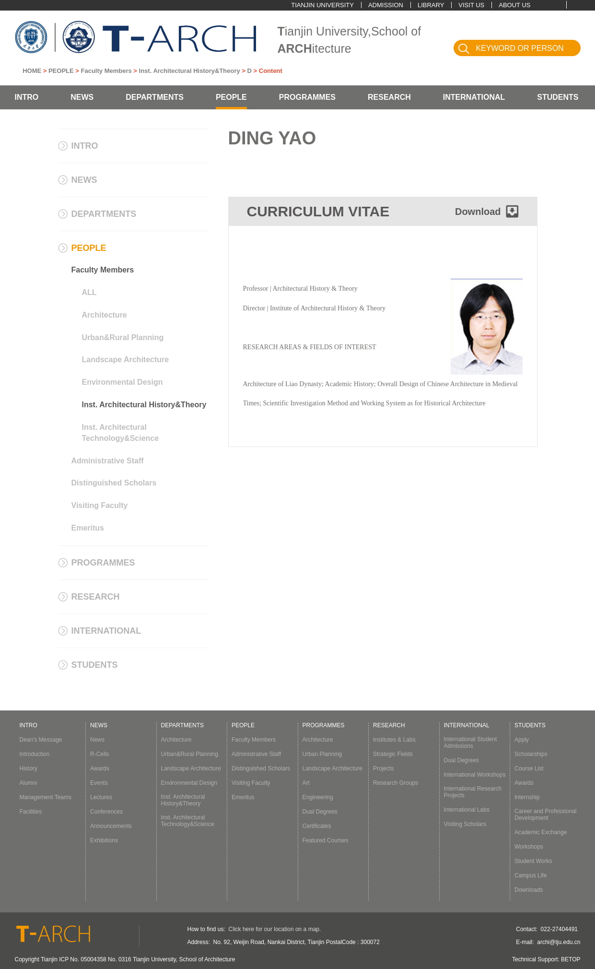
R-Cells (99, 754)
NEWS (81, 97)
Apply (521, 739)
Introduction (35, 754)
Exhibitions (104, 840)
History (28, 768)
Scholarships (531, 754)
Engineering (318, 797)
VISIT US (471, 5)
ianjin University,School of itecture (349, 40)
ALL (89, 292)
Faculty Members (106, 70)
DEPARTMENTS (155, 97)
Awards (99, 768)
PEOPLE (61, 70)
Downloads (528, 889)
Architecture (104, 315)
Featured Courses (326, 840)
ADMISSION (385, 5)
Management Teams (46, 797)
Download (478, 211)
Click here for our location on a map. (275, 929)
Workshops (528, 846)
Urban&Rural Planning (123, 337)
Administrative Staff (107, 461)
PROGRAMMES (307, 97)
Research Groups (395, 783)
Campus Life (530, 875)
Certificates (317, 826)
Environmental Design (122, 382)
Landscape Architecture (125, 359)
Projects (383, 768)
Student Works (533, 861)
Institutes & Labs (394, 739)
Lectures (101, 797)
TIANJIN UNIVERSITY (322, 5)
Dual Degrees (320, 811)
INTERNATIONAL (474, 97)
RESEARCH (389, 97)
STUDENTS (557, 97)
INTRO (27, 97)
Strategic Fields (393, 754)
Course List (529, 768)
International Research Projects (473, 792)
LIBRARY (431, 5)
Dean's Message (41, 739)
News (97, 739)
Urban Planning (322, 754)
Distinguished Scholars (114, 483)
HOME (32, 70)
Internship (527, 797)
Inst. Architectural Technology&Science (120, 432)
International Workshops (475, 774)
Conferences (106, 811)
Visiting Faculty (99, 505)
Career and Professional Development (545, 814)
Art (306, 783)
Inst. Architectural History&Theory (189, 70)
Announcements (111, 826)
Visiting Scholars (465, 824)
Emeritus (87, 528)
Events (99, 783)
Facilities (31, 811)
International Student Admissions (470, 742)
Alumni (28, 783)
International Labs (467, 809)
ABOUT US (514, 5)
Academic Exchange (540, 832)
